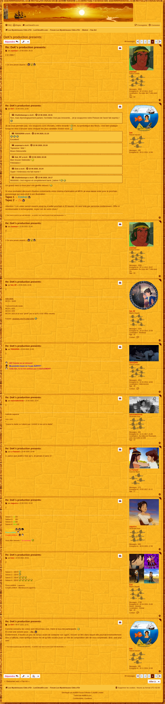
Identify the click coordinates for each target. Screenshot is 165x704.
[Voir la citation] (36, 115)
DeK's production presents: (23, 37)
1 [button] (141, 41)
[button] (138, 42)
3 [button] (149, 41)
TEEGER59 (19, 134)
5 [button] (156, 41)
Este (17, 169)
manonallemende (135, 414)
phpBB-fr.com (87, 695)
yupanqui (132, 72)
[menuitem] (8, 25)
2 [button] (145, 41)
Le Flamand (133, 470)
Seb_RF (18, 157)
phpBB (75, 693)
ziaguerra (132, 527)
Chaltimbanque (21, 115)
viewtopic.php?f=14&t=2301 (23, 319)
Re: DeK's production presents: (25, 47)
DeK (130, 133)
